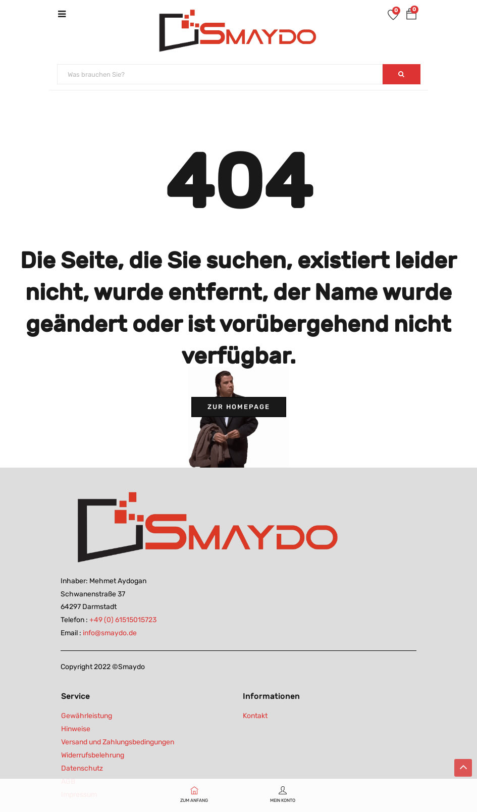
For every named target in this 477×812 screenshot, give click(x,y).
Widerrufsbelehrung (92, 755)
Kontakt (255, 716)
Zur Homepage (238, 407)
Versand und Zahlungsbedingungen (117, 742)
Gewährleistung (86, 716)
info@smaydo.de (110, 633)
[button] (411, 16)
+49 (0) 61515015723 (122, 620)
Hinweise (75, 729)
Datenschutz (82, 768)
